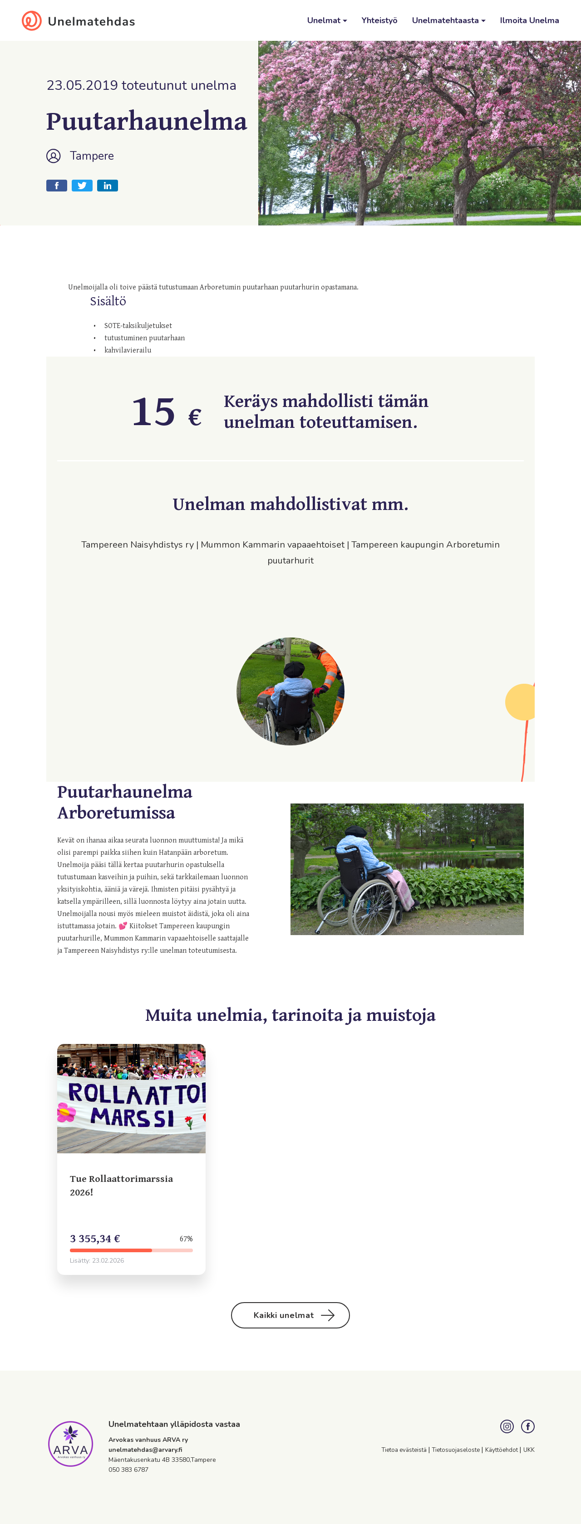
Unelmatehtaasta (446, 20)
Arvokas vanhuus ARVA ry (148, 1440)
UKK (529, 1450)
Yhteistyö (380, 20)
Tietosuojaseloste (456, 1450)
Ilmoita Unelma (529, 20)
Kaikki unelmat (294, 1315)
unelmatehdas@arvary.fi (145, 1450)
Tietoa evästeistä (405, 1450)
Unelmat (325, 20)
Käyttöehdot (502, 1450)
